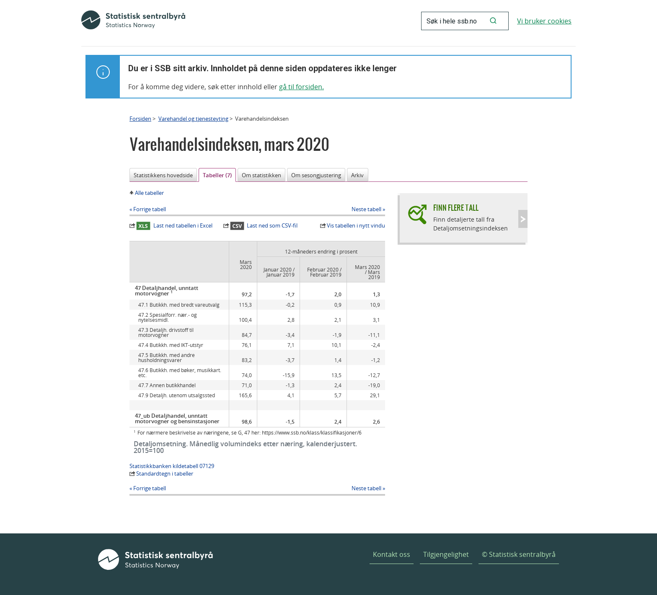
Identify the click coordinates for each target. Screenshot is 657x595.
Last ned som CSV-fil (264, 226)
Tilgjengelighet (446, 554)
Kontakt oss (391, 554)
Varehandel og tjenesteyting (193, 118)
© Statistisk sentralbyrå (519, 554)
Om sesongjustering (316, 175)
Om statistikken (261, 175)
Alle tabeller (149, 193)
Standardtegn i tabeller (164, 473)
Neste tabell (366, 209)
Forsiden (140, 118)
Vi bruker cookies (544, 21)
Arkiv (357, 175)
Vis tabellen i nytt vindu (356, 225)
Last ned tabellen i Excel (174, 226)
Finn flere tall (456, 207)
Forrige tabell (149, 209)
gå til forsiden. (301, 86)
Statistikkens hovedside (163, 175)
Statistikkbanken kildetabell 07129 (171, 466)
